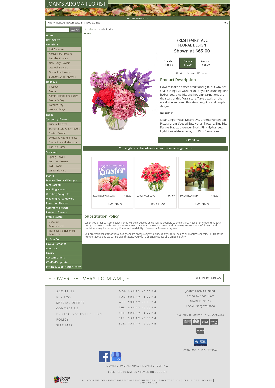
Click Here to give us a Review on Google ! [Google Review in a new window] (137, 371)
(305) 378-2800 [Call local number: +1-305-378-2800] (93, 22)
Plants (50, 175)
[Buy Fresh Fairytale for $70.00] (192, 140)
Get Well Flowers (58, 67)
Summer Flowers (58, 161)
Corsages (54, 221)
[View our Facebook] (104, 361)
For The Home (57, 146)
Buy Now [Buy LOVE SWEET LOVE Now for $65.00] (158, 204)
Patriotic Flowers (56, 212)
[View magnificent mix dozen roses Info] (199, 176)
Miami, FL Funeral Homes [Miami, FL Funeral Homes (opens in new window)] (122, 365)
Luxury (50, 253)
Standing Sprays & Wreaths (64, 128)
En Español (52, 239)
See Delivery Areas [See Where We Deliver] (204, 278)
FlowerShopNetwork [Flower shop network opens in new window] (139, 380)
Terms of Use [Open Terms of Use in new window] (148, 382)
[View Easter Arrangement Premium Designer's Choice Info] (112, 176)
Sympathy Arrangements (63, 137)
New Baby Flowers (59, 63)
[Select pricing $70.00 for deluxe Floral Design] (188, 63)
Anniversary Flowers (60, 53)
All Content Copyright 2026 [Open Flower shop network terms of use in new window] (102, 380)
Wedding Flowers (56, 189)
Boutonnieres (56, 226)
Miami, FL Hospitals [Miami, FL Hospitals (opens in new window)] (155, 365)
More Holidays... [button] (58, 109)
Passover (54, 86)
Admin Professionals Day (63, 95)
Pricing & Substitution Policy (63, 266)
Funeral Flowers (58, 124)
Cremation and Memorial (63, 142)
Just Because (56, 49)
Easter (52, 91)
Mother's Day (56, 100)
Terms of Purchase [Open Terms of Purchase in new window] (198, 380)
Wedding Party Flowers (60, 198)
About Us (51, 248)
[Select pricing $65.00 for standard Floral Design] (169, 63)
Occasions (52, 44)
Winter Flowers (57, 170)
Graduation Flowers (60, 72)
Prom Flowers (54, 216)
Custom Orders (55, 257)
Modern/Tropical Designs (61, 180)
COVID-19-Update (57, 262)
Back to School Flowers (62, 76)
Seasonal (51, 152)
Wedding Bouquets (57, 194)
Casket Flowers (57, 133)
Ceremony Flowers (57, 207)
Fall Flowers (55, 166)
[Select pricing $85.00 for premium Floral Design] (206, 63)
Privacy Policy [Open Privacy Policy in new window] (169, 380)
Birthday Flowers (58, 58)
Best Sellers (53, 40)
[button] (200, 342)
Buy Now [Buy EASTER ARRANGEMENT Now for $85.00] (115, 204)
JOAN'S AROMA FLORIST (76, 3)
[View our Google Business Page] (116, 361)
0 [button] (226, 22)
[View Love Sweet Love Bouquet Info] (155, 176)
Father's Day (56, 105)
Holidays (51, 82)
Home (49, 35)
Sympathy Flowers (57, 119)
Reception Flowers (57, 203)
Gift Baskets (53, 185)
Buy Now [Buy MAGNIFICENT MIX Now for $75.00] (202, 204)
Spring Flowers (57, 156)
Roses (49, 114)
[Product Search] (57, 30)
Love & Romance (56, 244)
